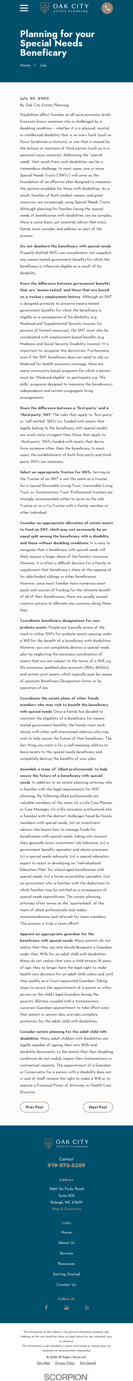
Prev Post (34, 1107)
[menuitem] (43, 1363)
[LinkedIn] (56, 1307)
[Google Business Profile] (66, 1307)
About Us (66, 1243)
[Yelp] (86, 1307)
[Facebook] (46, 1307)
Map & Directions (66, 1209)
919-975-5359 (66, 1165)
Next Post (98, 1107)
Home (66, 1233)
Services (66, 1253)
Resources (66, 1264)
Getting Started (66, 1274)
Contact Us (66, 1285)
